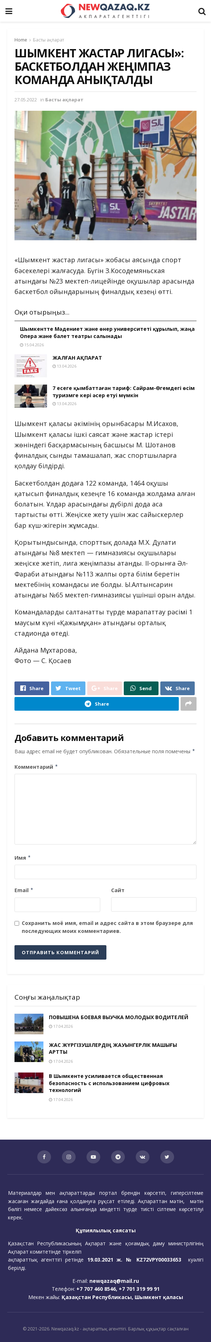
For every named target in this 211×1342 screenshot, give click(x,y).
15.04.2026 (32, 344)
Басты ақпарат (48, 40)
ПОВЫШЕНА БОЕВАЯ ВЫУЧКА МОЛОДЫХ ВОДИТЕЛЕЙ (118, 1017)
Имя (22, 858)
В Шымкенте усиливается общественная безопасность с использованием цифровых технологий (109, 1083)
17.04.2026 (61, 1026)
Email (24, 890)
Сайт (118, 890)
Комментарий (36, 767)
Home (20, 40)
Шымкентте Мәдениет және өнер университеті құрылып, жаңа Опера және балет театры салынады (107, 332)
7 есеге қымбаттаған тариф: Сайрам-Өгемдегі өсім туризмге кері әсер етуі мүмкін (123, 392)
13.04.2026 (64, 366)
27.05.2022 (25, 99)
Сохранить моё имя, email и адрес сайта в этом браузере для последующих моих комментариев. (107, 927)
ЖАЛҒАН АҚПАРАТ (77, 357)
